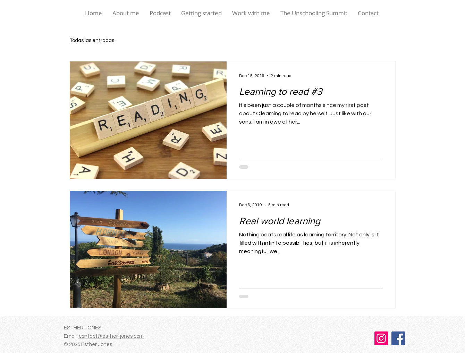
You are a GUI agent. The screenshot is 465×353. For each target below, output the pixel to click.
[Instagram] (381, 338)
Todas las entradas (91, 40)
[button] (201, 13)
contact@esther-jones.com (111, 336)
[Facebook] (398, 338)
